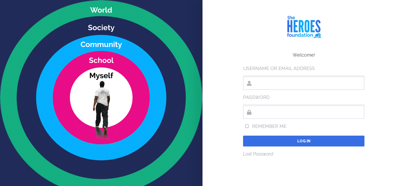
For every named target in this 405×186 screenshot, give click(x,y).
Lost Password (258, 154)
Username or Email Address (279, 68)
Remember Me (264, 126)
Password (256, 97)
